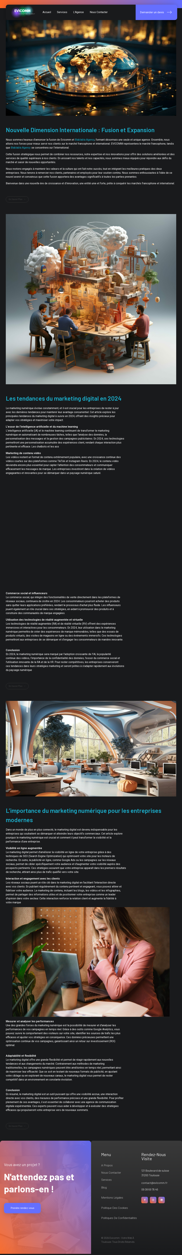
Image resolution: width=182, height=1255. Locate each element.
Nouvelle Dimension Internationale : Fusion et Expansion (80, 130)
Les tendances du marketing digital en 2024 (64, 399)
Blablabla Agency (85, 140)
